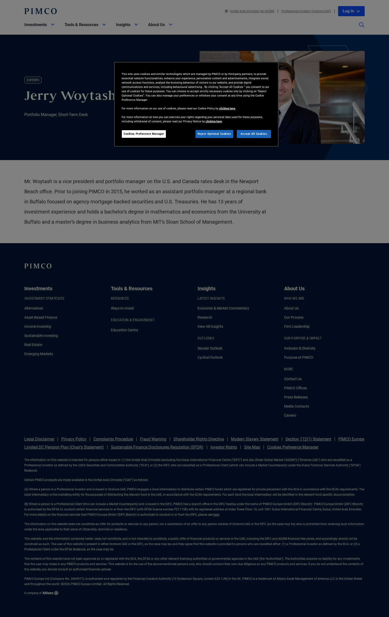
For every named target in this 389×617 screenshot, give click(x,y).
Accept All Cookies (254, 134)
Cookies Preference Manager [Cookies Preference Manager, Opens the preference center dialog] (144, 134)
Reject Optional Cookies (214, 134)
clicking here (227, 108)
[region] (196, 104)
